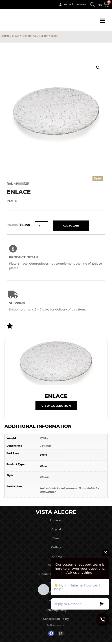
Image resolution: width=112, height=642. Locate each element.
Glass (15, 36)
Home (6, 36)
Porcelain (56, 520)
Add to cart (71, 225)
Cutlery (56, 547)
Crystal (56, 529)
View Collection (56, 405)
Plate (43, 454)
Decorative (29, 36)
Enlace (43, 36)
